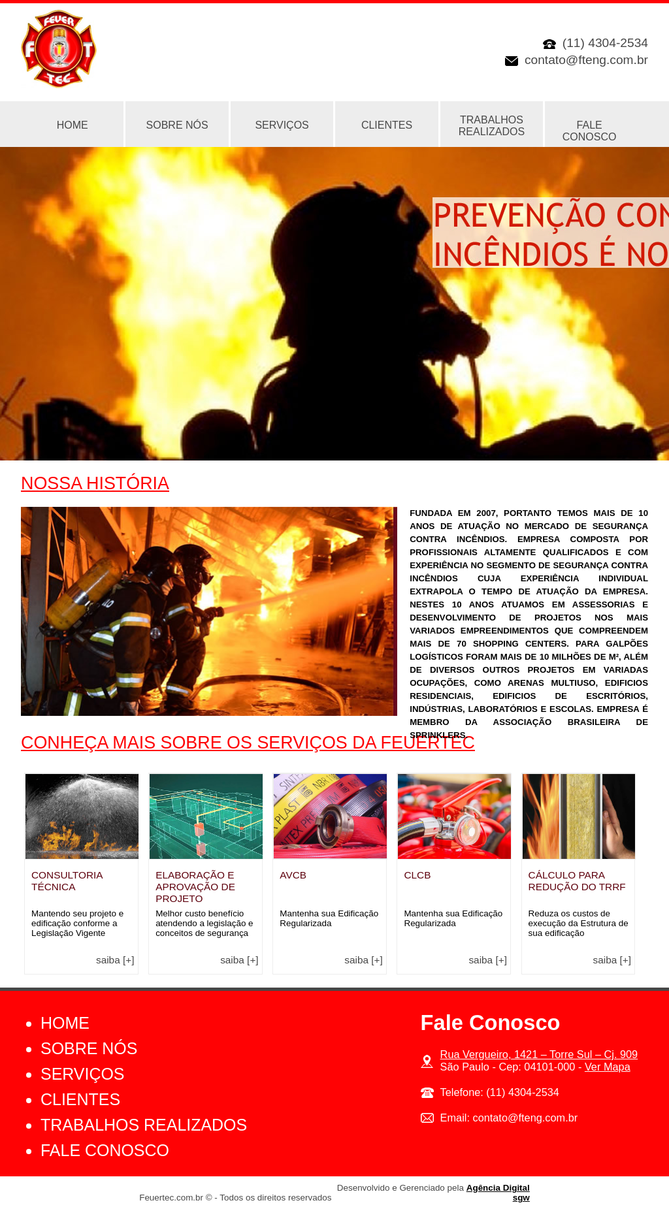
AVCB (293, 874)
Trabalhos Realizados (492, 125)
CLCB (417, 874)
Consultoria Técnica (67, 880)
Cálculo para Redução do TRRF (577, 880)
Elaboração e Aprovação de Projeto (195, 886)
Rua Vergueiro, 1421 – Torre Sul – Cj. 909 (539, 1054)
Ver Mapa (607, 1066)
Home (65, 1023)
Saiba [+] (115, 959)
